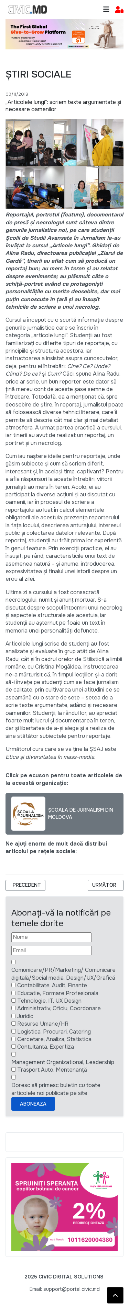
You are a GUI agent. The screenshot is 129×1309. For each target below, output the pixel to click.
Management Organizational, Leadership (62, 1062)
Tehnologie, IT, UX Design (49, 1000)
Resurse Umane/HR (42, 1023)
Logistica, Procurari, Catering (54, 1031)
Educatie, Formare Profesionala (57, 993)
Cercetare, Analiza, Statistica (54, 1039)
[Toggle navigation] (106, 9)
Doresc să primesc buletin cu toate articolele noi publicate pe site (55, 1089)
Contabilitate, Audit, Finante (52, 985)
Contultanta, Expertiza (45, 1046)
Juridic (25, 1016)
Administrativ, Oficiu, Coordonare (59, 1008)
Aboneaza (33, 1104)
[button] (119, 9)
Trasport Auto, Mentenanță (52, 1069)
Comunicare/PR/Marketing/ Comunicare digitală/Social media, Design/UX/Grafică (63, 973)
